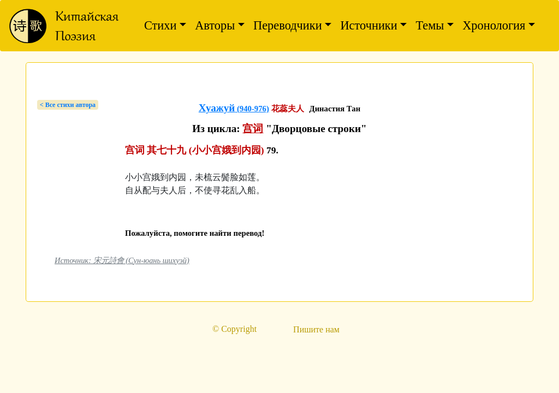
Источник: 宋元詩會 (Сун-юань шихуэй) (122, 260)
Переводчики (287, 25)
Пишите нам (316, 329)
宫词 (252, 128)
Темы (429, 25)
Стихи (160, 25)
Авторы (215, 25)
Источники (368, 25)
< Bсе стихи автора (68, 105)
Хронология (493, 25)
